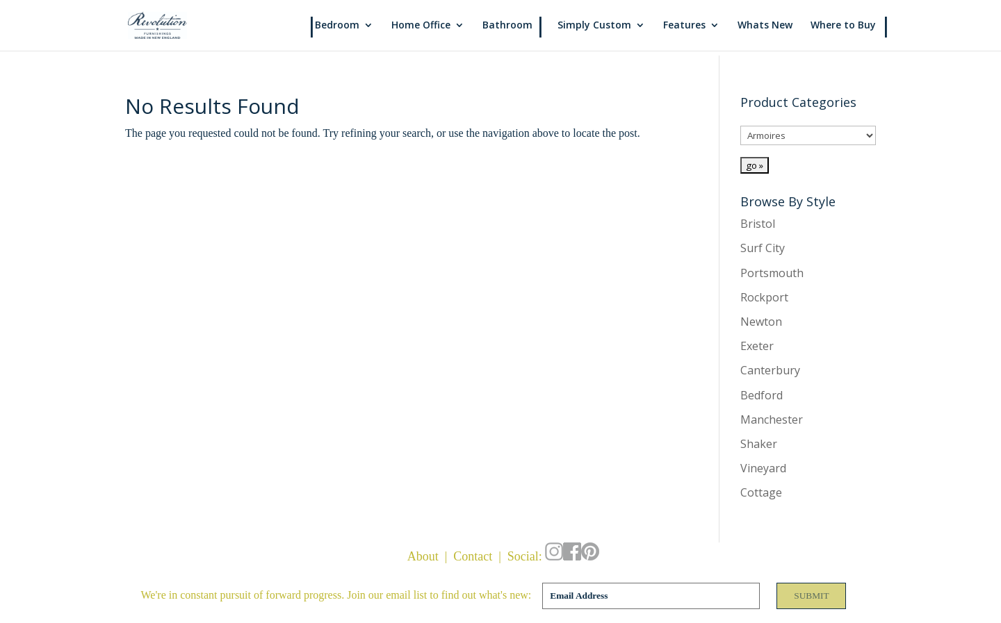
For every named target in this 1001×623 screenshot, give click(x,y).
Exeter (757, 346)
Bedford (761, 395)
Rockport (764, 297)
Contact (472, 556)
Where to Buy (843, 26)
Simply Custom (594, 26)
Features (684, 26)
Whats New (765, 26)
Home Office (420, 26)
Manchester (771, 419)
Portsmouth (772, 273)
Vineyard (763, 468)
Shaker (758, 443)
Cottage (761, 492)
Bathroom (507, 26)
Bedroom (337, 26)
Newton (761, 321)
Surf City (762, 248)
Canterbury (770, 370)
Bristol (757, 223)
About (423, 556)
